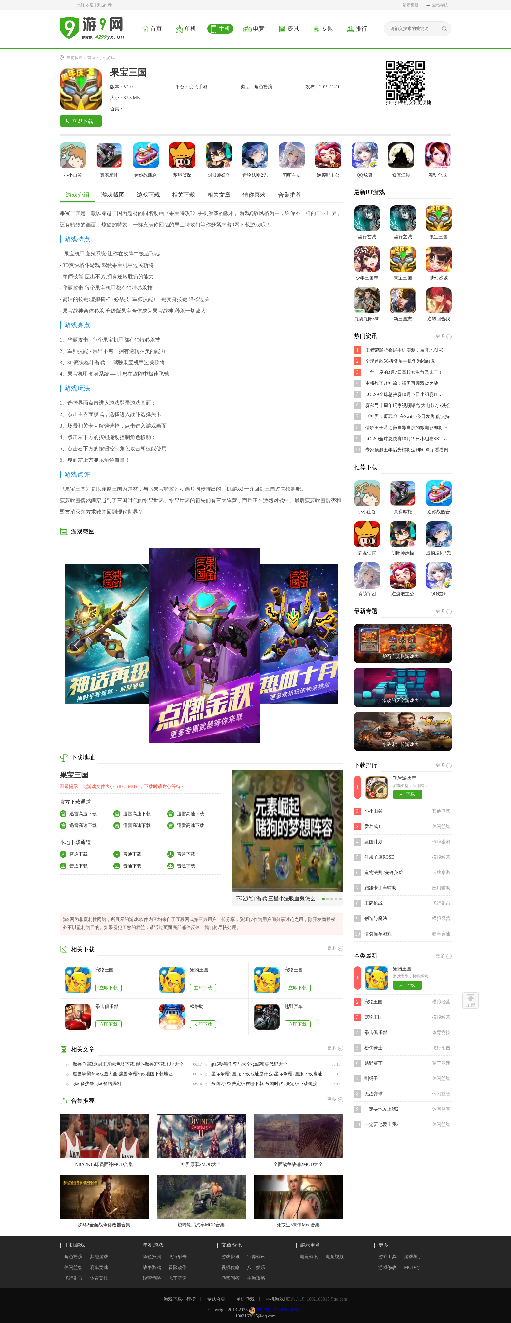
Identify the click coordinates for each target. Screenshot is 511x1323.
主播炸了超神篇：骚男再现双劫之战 (401, 383)
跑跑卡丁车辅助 (380, 887)
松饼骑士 (199, 1006)
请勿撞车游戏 (378, 933)
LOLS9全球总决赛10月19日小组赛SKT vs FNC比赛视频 (406, 439)
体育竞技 (99, 1278)
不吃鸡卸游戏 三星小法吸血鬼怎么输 (275, 901)
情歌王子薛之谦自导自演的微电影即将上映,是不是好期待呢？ (406, 428)
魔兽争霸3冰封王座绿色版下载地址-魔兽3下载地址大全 (128, 1064)
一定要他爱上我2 (381, 1109)
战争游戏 (152, 1267)
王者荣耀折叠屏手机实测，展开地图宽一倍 (406, 350)
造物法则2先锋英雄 (383, 872)
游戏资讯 (230, 1256)
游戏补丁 (413, 1256)
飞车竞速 (177, 1278)
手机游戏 (107, 57)
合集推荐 (289, 195)
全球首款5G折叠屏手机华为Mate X (400, 361)
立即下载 (108, 987)
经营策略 (152, 1278)
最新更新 (410, 5)
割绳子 (371, 1078)
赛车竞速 (99, 1267)
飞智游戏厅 (404, 778)
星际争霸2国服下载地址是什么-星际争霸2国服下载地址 (266, 1073)
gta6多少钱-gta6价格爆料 (97, 1083)
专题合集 (216, 1299)
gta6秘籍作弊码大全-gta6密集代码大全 (249, 1064)
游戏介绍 (77, 195)
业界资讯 (256, 1256)
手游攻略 (256, 1278)
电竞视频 (335, 1256)
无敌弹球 (373, 1093)
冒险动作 (177, 1267)
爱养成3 (372, 826)
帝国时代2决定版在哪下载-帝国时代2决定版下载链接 (264, 1083)
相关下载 (183, 195)
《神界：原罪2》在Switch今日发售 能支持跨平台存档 (407, 417)
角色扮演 (73, 1256)
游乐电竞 (310, 1245)
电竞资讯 (309, 1256)
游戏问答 (230, 1278)
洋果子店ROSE (379, 857)
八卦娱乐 (256, 1267)
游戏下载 (148, 195)
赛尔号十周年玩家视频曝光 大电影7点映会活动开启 (408, 406)
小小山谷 (373, 811)
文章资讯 (231, 1245)
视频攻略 (230, 1267)
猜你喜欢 (254, 195)
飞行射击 (73, 1278)
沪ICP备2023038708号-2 (279, 1309)
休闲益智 (73, 1267)
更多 (383, 1245)
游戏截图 (112, 195)
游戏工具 (387, 1256)
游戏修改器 (387, 1268)
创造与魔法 (375, 918)
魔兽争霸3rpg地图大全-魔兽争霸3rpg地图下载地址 (123, 1073)
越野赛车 (294, 1006)
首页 (91, 57)
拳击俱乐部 (106, 1006)
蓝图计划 (373, 841)
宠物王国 (104, 969)
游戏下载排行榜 (180, 1299)
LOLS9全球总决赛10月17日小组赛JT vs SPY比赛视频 (404, 395)
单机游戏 (153, 1245)
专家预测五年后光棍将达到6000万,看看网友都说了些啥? (407, 450)
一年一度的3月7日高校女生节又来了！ (404, 372)
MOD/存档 (412, 1268)
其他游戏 (99, 1256)
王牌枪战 (373, 903)
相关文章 (219, 195)
